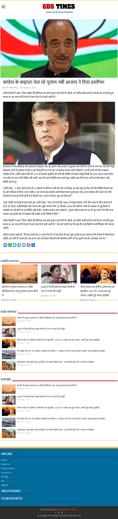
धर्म (2, 481)
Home (4, 460)
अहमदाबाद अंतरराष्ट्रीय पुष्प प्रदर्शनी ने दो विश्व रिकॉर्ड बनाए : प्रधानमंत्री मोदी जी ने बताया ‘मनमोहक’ (56, 362)
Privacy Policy (8, 468)
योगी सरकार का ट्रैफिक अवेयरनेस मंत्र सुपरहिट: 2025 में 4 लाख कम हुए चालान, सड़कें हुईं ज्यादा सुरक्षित (97, 291)
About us (5, 464)
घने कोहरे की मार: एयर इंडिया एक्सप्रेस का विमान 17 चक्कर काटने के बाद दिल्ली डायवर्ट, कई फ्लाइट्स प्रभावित (61, 351)
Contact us (6, 473)
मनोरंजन (4, 485)
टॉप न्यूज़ (4, 477)
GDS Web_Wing (12, 87)
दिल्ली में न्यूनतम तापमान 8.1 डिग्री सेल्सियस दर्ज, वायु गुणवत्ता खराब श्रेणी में (20, 291)
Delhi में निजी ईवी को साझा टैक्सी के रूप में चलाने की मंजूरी (58, 289)
